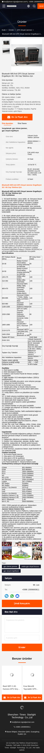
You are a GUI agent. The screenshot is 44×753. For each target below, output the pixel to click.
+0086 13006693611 (35, 2)
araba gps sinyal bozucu (30, 566)
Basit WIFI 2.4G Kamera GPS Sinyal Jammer (11, 687)
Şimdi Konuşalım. (22, 603)
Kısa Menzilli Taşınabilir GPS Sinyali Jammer (29, 687)
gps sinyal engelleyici (11, 571)
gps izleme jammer (10, 566)
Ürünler (11, 30)
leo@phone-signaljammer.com (14, 2)
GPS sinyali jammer (24, 30)
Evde (4, 30)
